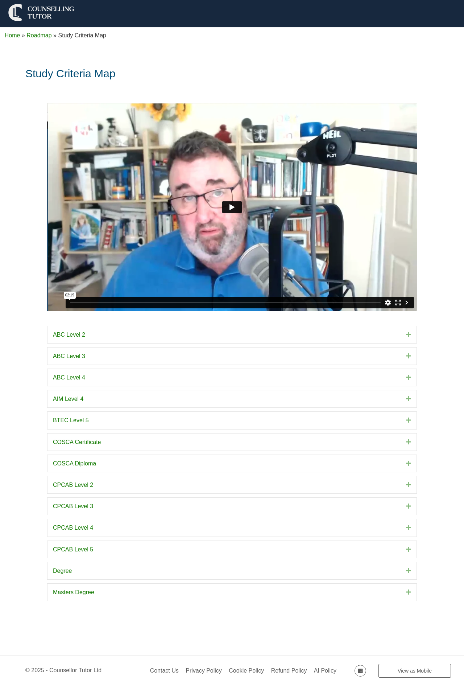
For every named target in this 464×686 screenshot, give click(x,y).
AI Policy (325, 670)
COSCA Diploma (74, 463)
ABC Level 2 (69, 335)
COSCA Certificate (77, 442)
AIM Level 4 (68, 399)
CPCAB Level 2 (73, 485)
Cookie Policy (246, 670)
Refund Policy (289, 670)
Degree (62, 571)
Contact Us (164, 670)
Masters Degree (73, 592)
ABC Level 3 (69, 356)
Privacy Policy (204, 670)
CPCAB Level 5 (73, 549)
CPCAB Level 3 (73, 506)
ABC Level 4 (69, 377)
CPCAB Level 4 (73, 528)
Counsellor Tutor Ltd (75, 670)
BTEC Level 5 (71, 420)
